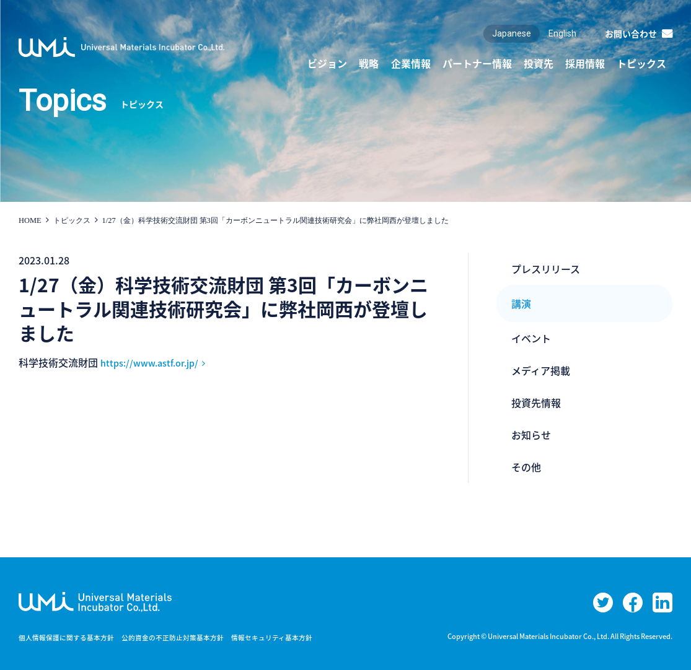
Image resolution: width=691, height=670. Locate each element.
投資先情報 (536, 402)
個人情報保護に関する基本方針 (71, 637)
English (562, 33)
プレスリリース (545, 268)
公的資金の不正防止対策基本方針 (186, 637)
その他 (526, 466)
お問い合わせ (631, 33)
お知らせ (531, 434)
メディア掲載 (540, 370)
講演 (521, 303)
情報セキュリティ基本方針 (293, 637)
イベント (531, 338)
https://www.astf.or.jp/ (154, 362)
